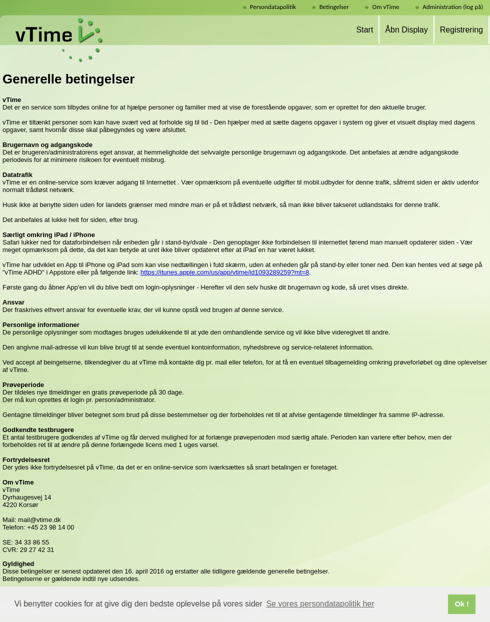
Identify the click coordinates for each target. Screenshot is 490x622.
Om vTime (386, 6)
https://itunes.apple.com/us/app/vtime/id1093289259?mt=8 (224, 272)
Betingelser (334, 6)
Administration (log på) (455, 6)
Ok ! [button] (462, 604)
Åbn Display (406, 30)
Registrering (461, 30)
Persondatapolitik (273, 6)
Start (365, 30)
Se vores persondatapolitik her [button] (320, 604)
